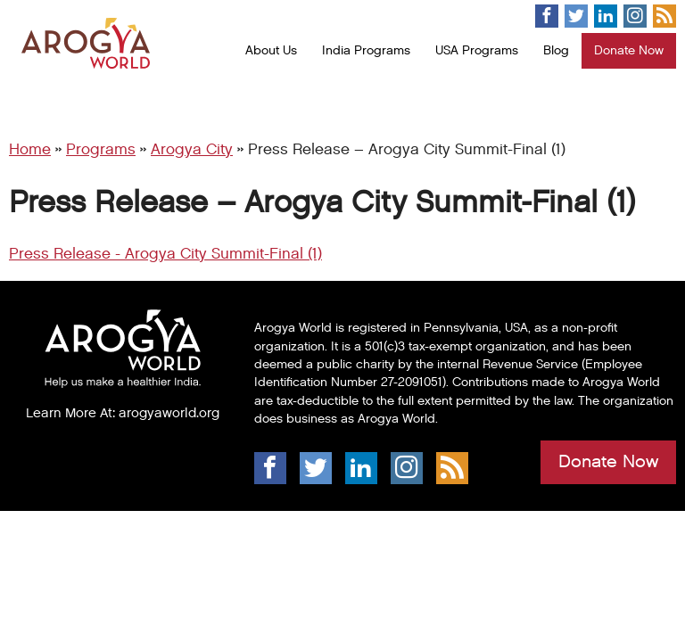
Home (30, 150)
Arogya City (192, 150)
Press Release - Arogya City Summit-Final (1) (165, 254)
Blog (556, 50)
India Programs (366, 50)
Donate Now (629, 50)
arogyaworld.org (169, 413)
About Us (271, 50)
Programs (101, 150)
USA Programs (476, 50)
